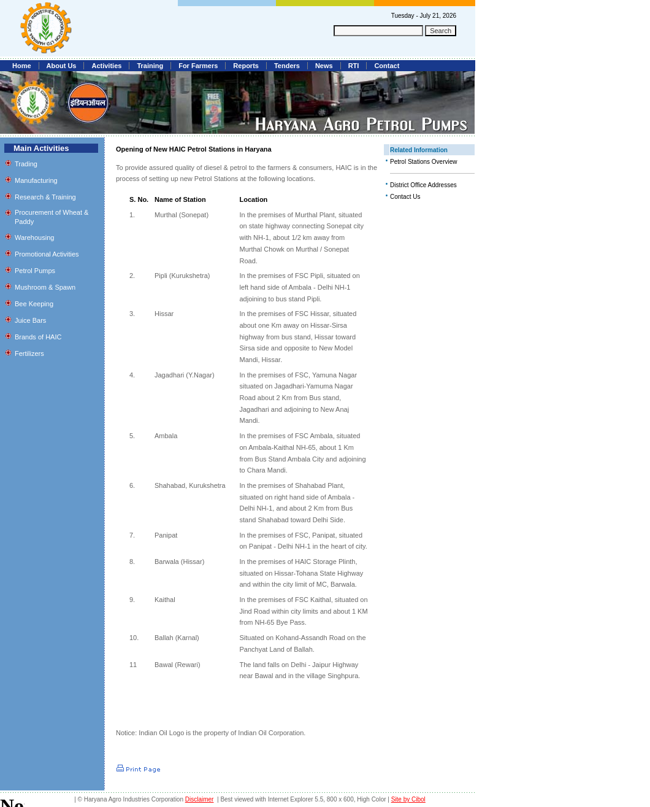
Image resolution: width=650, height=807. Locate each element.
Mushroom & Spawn (45, 287)
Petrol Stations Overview (423, 161)
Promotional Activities (47, 254)
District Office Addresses (423, 185)
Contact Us (405, 196)
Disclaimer (199, 799)
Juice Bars (30, 320)
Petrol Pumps (35, 270)
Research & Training (45, 197)
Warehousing (34, 237)
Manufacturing (36, 180)
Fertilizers (29, 353)
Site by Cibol (408, 799)
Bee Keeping (34, 303)
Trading (26, 164)
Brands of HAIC (38, 337)
